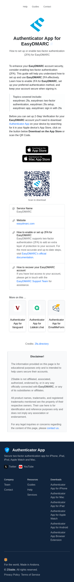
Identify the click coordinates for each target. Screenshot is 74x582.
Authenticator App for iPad (58, 504)
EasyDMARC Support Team (32, 281)
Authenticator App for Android (59, 525)
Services (32, 494)
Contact (47, 6)
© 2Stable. (10, 569)
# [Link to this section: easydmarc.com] (51, 43)
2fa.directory (42, 343)
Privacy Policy (12, 574)
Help (25, 6)
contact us (53, 428)
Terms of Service (30, 574)
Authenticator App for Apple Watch (58, 515)
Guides (35, 6)
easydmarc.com (26, 223)
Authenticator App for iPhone (59, 486)
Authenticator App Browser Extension (58, 536)
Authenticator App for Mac (58, 495)
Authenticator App (19, 124)
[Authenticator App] (24, 450)
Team (7, 484)
